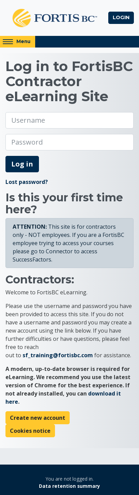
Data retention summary (69, 486)
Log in (22, 164)
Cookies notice (30, 430)
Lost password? (26, 182)
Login (121, 17)
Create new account (37, 418)
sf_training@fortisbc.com (58, 355)
